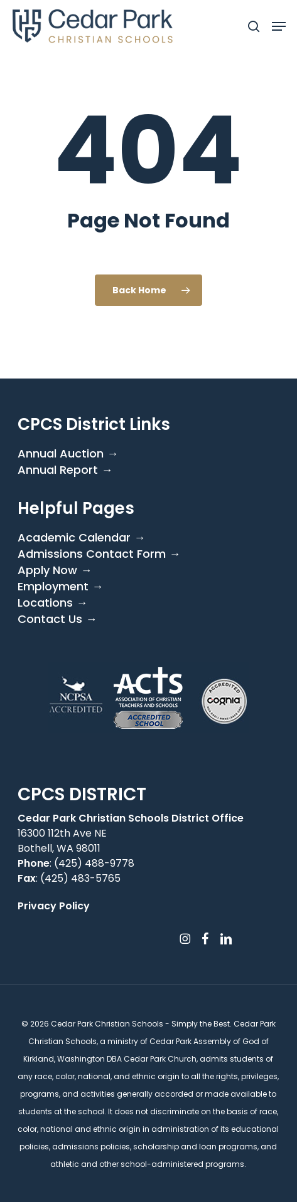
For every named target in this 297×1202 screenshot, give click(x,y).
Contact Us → (57, 619)
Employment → (60, 586)
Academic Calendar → (81, 537)
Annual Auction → (68, 453)
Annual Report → (65, 470)
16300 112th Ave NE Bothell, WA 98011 (62, 840)
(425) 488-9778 (94, 863)
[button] (279, 26)
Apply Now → (55, 570)
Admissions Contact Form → (99, 554)
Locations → (52, 603)
